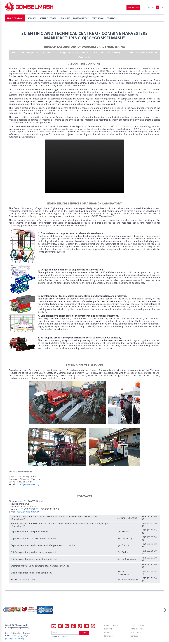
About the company (24, 52)
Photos (107, 632)
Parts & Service (137, 629)
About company (111, 625)
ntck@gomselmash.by (28, 484)
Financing (108, 636)
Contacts (84, 57)
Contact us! (133, 7)
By (153, 7)
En (157, 7)
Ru (149, 7)
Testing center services (141, 52)
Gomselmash (29, 7)
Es (162, 7)
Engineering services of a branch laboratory (90, 52)
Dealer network (137, 625)
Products (49, 52)
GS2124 (65, 637)
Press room (136, 632)
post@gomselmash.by (14, 638)
